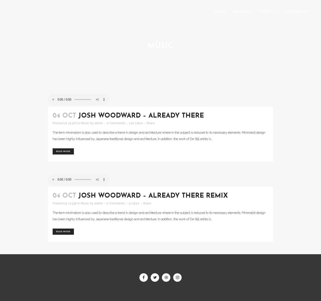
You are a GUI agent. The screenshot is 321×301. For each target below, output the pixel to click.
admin (99, 123)
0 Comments (116, 123)
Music (85, 123)
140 (136, 123)
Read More (63, 151)
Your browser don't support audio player (78, 99)
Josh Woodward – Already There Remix (153, 196)
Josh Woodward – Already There (141, 116)
